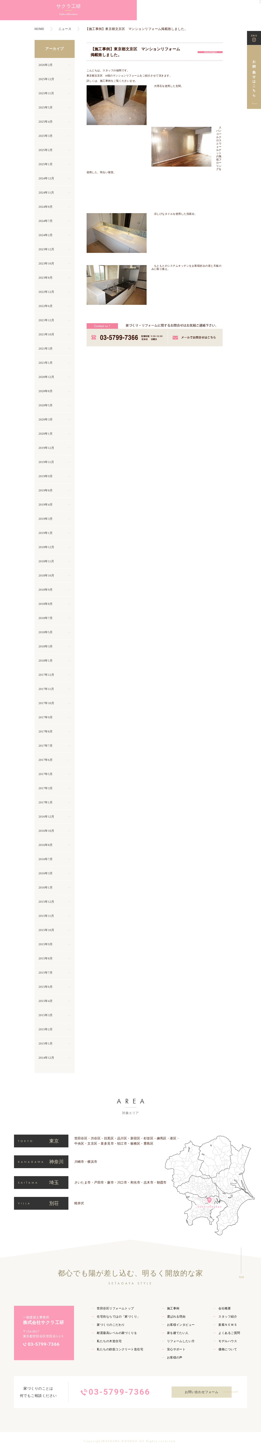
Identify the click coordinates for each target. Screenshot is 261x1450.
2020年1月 (46, 433)
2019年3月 (46, 518)
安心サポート (176, 1349)
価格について (227, 1349)
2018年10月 (46, 575)
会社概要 (224, 1308)
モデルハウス (227, 1341)
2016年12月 (46, 816)
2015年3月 (46, 1015)
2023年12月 (46, 249)
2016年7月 (46, 859)
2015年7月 (46, 972)
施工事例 (105, 81)
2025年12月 (46, 79)
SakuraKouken (22, 16)
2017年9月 (46, 717)
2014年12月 (46, 1057)
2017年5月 (46, 774)
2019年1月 (46, 533)
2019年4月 (46, 504)
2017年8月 (46, 731)
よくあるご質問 (229, 1333)
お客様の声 (174, 1357)
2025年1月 (46, 164)
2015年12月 (46, 901)
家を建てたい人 (178, 1333)
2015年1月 (46, 1043)
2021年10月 (46, 334)
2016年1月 (46, 887)
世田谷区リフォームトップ (115, 1308)
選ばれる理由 (176, 1316)
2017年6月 (46, 759)
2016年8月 (46, 845)
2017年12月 (46, 674)
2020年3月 (46, 419)
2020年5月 (46, 405)
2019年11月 (46, 462)
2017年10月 (46, 703)
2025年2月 (46, 150)
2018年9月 (46, 589)
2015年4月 (46, 1001)
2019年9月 (46, 476)
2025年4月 (46, 121)
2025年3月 (46, 135)
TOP (241, 1277)
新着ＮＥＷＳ (227, 1324)
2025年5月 (46, 107)
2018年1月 (46, 660)
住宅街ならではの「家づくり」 (118, 1316)
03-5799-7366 (44, 1344)
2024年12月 (46, 178)
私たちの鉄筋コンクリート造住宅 (120, 1349)
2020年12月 (46, 377)
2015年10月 (46, 930)
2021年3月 (46, 348)
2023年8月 (46, 277)
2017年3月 (46, 788)
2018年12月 (46, 547)
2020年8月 (46, 391)
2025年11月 (46, 93)
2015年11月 (46, 915)
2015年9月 (46, 944)
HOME (39, 29)
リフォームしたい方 (181, 1341)
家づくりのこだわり (111, 1324)
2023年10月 (46, 263)
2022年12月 (46, 291)
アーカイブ (54, 49)
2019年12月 (46, 447)
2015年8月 (46, 958)
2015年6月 (46, 986)
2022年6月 (46, 306)
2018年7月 (46, 618)
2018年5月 (46, 632)
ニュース (65, 29)
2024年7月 (46, 221)
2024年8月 (46, 206)
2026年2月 (46, 65)
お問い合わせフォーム (201, 1392)
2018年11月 (46, 561)
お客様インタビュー (181, 1324)
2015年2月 (46, 1029)
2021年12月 (46, 320)
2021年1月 (46, 362)
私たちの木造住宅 (109, 1341)
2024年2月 (46, 235)
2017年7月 (46, 745)
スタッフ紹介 (227, 1316)
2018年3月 (46, 646)
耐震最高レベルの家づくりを (117, 1333)
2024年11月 (46, 192)
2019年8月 (46, 490)
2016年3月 (46, 873)
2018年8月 (46, 603)
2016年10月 (46, 830)
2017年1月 (46, 802)
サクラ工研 (22, 7)
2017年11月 (46, 689)
